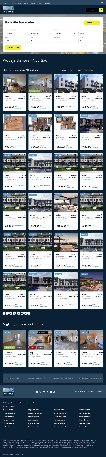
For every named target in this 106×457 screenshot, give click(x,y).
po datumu (89, 69)
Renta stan (6, 426)
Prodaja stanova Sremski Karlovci (62, 377)
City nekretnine (33, 409)
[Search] (101, 10)
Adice (82, 33)
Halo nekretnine (84, 412)
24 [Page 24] (26, 312)
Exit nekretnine (33, 419)
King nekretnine (8, 423)
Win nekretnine (84, 416)
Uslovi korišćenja (97, 391)
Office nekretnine (60, 412)
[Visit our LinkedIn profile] (51, 391)
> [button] (28, 312)
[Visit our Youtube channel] (44, 391)
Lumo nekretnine (85, 426)
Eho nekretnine (33, 416)
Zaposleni (47, 3)
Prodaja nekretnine (60, 426)
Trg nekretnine (33, 423)
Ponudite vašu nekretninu (32, 3)
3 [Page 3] (14, 312)
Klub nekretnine (8, 416)
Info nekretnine (84, 409)
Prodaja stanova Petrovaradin (36, 377)
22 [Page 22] (18, 312)
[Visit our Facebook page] (37, 391)
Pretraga (13, 47)
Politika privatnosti (82, 391)
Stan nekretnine (8, 419)
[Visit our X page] (47, 391)
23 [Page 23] (22, 312)
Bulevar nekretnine (35, 412)
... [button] (16, 312)
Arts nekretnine (59, 423)
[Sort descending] (71, 69)
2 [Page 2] (10, 312)
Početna (5, 3)
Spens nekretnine (60, 416)
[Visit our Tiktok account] (54, 391)
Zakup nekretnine (34, 426)
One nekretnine (84, 423)
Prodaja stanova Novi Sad (12, 377)
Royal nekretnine (9, 412)
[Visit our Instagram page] (40, 391)
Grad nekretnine (8, 409)
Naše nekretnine (16, 3)
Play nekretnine (59, 419)
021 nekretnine (59, 409)
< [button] (4, 312)
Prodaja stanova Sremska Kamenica (90, 377)
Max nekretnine (84, 419)
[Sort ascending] (68, 69)
